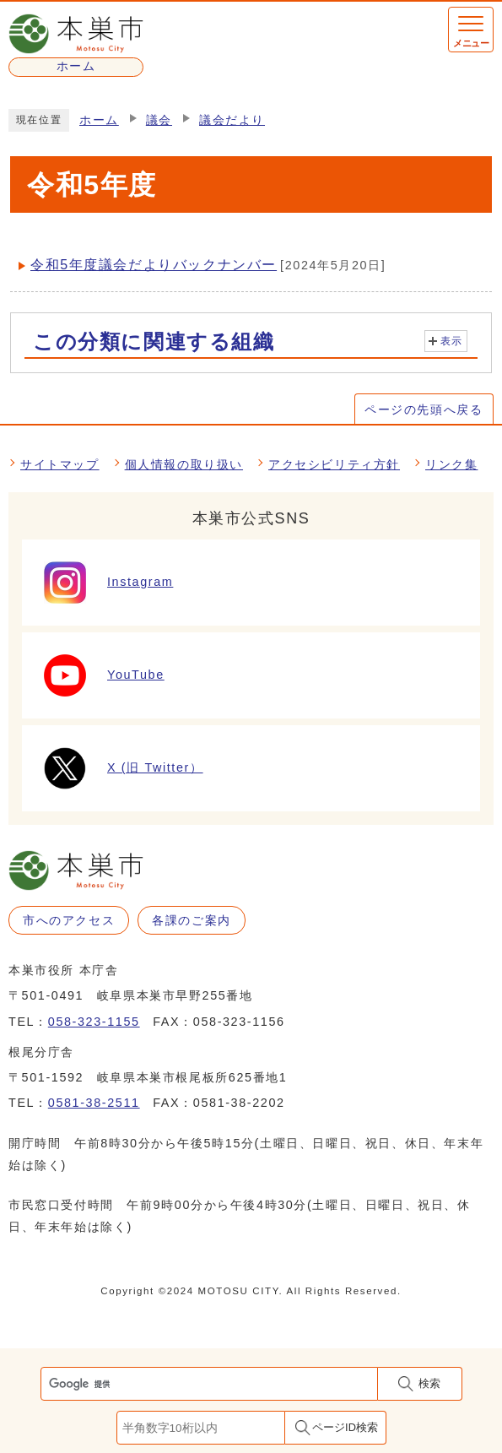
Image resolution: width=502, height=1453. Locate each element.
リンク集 (451, 464)
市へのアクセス (69, 920)
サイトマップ (60, 464)
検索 (429, 1383)
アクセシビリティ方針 (334, 464)
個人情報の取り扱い (184, 464)
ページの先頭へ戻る (423, 409)
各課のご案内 (191, 920)
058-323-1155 (94, 1021)
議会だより (232, 120)
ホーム (99, 120)
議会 (159, 120)
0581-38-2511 (94, 1102)
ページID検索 (345, 1427)
